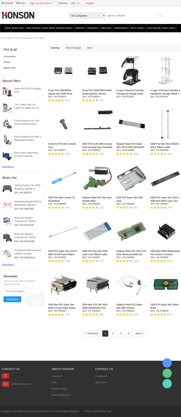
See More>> (8, 167)
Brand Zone (19, 28)
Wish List (20, 3)
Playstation (94, 28)
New (89, 47)
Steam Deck (169, 28)
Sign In (33, 3)
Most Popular (73, 47)
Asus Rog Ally (154, 28)
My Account (7, 3)
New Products (34, 28)
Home (8, 28)
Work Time (101, 382)
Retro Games (138, 28)
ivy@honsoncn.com (20, 384)
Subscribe (12, 299)
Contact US (101, 376)
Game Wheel (48, 28)
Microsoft (107, 28)
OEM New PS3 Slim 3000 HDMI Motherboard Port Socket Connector (94, 308)
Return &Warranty (61, 395)
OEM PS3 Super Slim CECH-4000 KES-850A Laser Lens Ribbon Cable (164, 201)
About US (57, 376)
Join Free (44, 3)
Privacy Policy (59, 388)
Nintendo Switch (65, 28)
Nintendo (80, 28)
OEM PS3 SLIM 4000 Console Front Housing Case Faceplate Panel (97, 147)
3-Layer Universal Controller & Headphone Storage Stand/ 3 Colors (165, 94)
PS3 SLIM (39, 38)
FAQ (54, 382)
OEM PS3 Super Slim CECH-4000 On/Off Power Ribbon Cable (62, 254)
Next (139, 333)
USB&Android (121, 28)
